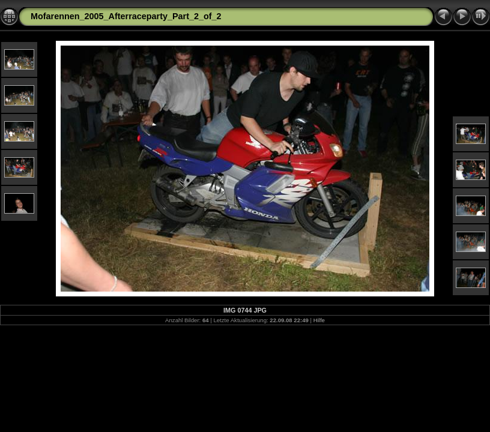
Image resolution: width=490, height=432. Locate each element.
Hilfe (319, 320)
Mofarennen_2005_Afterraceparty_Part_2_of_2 (126, 16)
